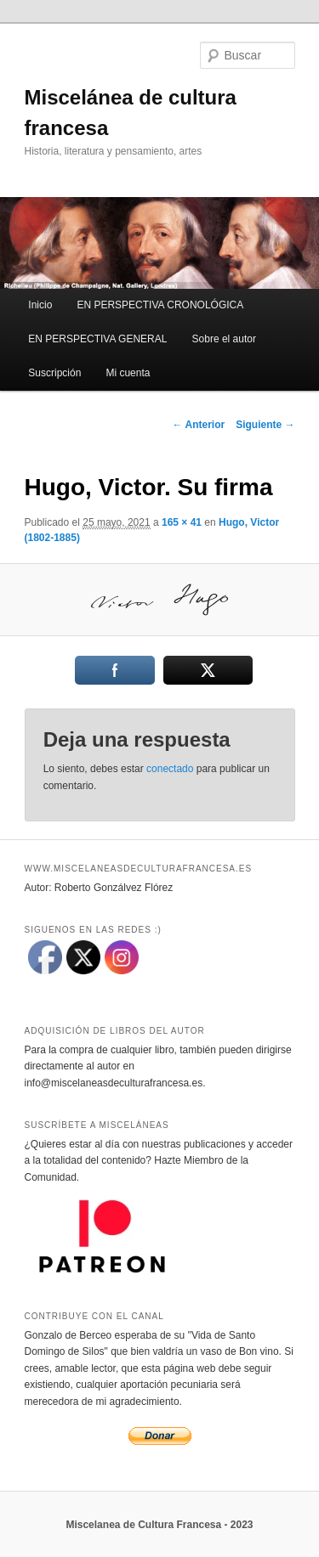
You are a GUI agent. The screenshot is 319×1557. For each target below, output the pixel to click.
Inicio (40, 305)
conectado (169, 769)
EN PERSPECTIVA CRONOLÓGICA (160, 305)
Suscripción (54, 373)
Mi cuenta (127, 373)
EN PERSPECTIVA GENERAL (97, 339)
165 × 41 (182, 522)
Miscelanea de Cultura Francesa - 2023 (159, 1525)
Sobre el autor (224, 339)
